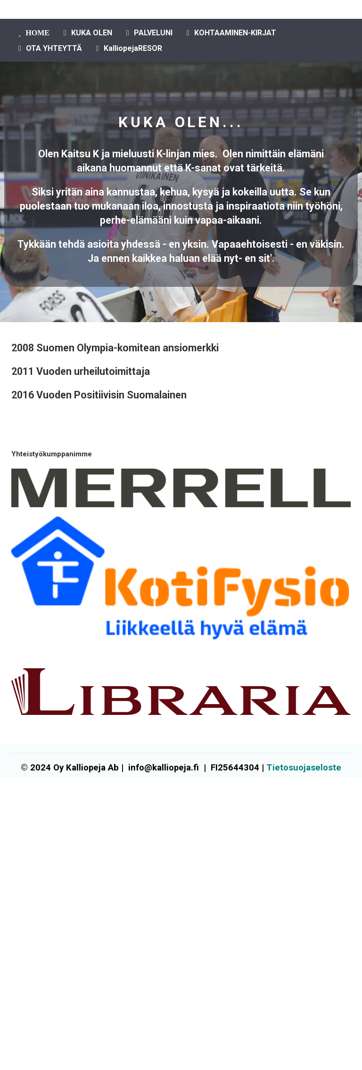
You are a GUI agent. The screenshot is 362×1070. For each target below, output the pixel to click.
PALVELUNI (149, 32)
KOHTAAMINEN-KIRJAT (231, 32)
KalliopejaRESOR (129, 48)
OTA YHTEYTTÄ (50, 48)
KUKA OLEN (88, 32)
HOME (33, 33)
